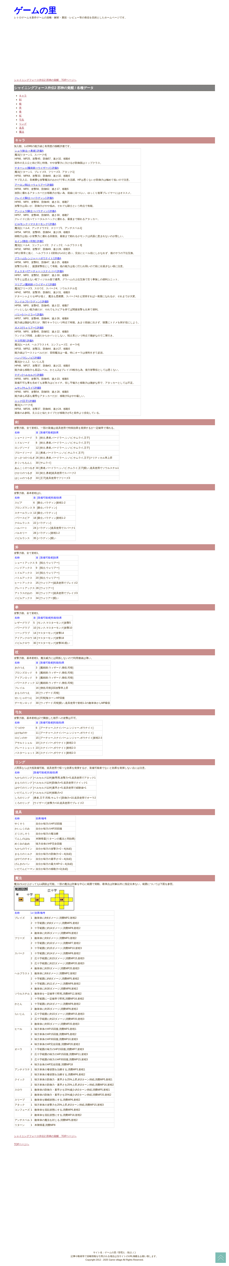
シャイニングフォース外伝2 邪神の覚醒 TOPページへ (45, 80)
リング (23, 123)
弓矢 (21, 119)
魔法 (21, 131)
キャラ (23, 95)
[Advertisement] (114, 49)
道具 (21, 127)
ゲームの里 (35, 10)
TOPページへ (21, 1144)
